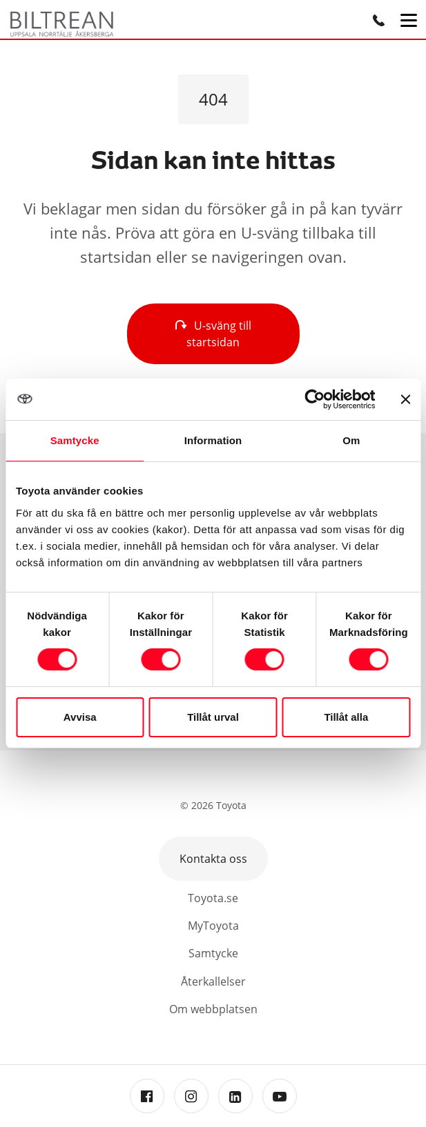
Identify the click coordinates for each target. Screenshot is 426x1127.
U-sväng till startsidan (213, 334)
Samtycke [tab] (74, 440)
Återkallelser (213, 981)
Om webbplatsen (213, 1009)
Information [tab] (213, 440)
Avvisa (80, 717)
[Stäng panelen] (405, 399)
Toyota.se (213, 898)
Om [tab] (351, 440)
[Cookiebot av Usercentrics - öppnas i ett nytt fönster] (314, 399)
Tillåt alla (346, 717)
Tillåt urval (213, 717)
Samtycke (213, 953)
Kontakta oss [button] (213, 858)
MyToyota (213, 925)
